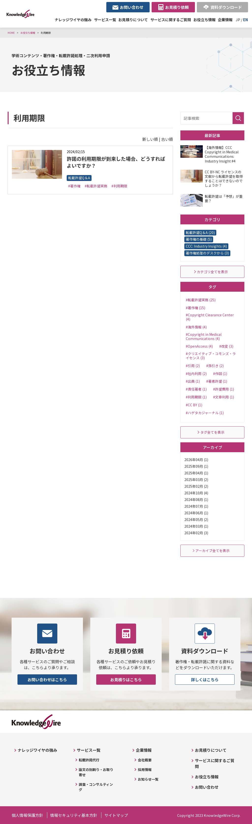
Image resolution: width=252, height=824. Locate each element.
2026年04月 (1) (196, 459)
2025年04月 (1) (196, 472)
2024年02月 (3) (196, 532)
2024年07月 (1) (196, 506)
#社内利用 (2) (196, 373)
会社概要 (145, 759)
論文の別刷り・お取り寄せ (96, 772)
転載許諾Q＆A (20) (200, 232)
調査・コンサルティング (96, 787)
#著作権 (74, 185)
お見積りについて (133, 19)
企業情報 (225, 19)
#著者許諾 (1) (216, 381)
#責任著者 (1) (196, 389)
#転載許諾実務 (96, 185)
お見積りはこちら (126, 679)
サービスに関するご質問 (170, 19)
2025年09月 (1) (196, 466)
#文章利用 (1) (223, 396)
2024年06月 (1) (196, 512)
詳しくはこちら (205, 679)
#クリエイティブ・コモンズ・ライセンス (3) (211, 355)
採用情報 (145, 769)
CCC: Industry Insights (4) (206, 246)
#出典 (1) (193, 381)
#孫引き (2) (215, 365)
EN (245, 19)
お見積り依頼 (177, 7)
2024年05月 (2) (196, 519)
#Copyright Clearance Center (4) (210, 317)
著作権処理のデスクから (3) (207, 253)
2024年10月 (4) (196, 492)
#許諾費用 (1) (223, 389)
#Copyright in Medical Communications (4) (203, 336)
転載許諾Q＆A (79, 177)
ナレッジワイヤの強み (73, 19)
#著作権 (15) (195, 307)
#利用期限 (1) (196, 396)
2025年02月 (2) (196, 486)
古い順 (167, 139)
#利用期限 (119, 185)
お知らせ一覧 (148, 779)
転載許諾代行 (89, 759)
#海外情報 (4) (196, 326)
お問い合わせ (131, 7)
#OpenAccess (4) (199, 346)
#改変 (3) (226, 346)
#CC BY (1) (194, 404)
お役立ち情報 (204, 19)
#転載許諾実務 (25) (201, 299)
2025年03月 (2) (196, 479)
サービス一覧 (105, 19)
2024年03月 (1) (196, 526)
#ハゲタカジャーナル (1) (205, 412)
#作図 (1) (220, 373)
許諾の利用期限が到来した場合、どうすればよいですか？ (116, 162)
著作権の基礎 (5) (199, 239)
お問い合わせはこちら (47, 679)
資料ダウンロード (226, 7)
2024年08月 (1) (196, 499)
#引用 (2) (193, 365)
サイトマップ (116, 815)
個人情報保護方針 (27, 815)
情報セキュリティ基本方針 (73, 815)
